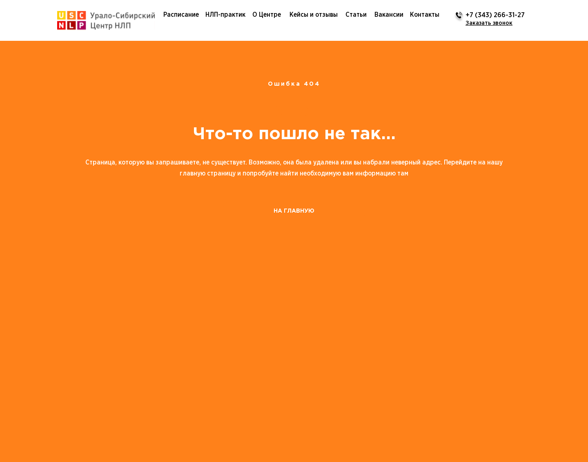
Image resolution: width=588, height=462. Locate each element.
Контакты (424, 15)
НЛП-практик (225, 15)
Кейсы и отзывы (314, 15)
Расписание (181, 15)
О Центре (266, 15)
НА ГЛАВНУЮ (294, 211)
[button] (489, 23)
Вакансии (388, 15)
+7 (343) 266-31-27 (495, 15)
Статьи (356, 15)
